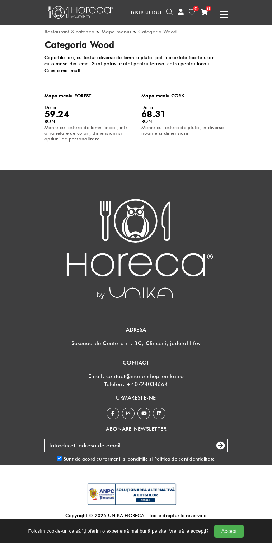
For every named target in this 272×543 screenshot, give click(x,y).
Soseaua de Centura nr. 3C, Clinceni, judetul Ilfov (136, 343)
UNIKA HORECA (126, 515)
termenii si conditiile (125, 459)
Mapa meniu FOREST (67, 96)
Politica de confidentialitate (184, 459)
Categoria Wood (157, 31)
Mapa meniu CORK (162, 96)
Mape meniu (116, 31)
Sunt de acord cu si (136, 459)
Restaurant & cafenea (69, 31)
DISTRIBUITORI (146, 12)
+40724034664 (147, 384)
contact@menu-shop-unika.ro (145, 376)
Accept (229, 531)
